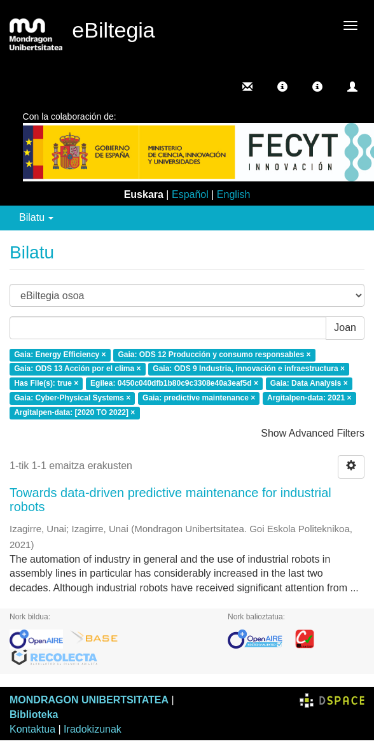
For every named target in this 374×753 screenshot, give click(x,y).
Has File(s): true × (46, 383)
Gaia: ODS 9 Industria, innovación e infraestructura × (249, 369)
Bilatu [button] (36, 217)
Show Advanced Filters (312, 433)
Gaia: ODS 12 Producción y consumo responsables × (214, 354)
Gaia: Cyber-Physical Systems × (72, 397)
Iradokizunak (92, 729)
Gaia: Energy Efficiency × (60, 354)
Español (190, 194)
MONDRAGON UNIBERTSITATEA (89, 699)
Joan (345, 327)
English (233, 194)
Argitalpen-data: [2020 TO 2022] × (74, 412)
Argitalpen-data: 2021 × (309, 397)
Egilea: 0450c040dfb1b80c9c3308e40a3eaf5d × (174, 383)
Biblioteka (34, 714)
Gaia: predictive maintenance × (198, 397)
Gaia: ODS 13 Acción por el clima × (77, 369)
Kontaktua (32, 729)
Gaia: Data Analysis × (309, 383)
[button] (282, 86)
